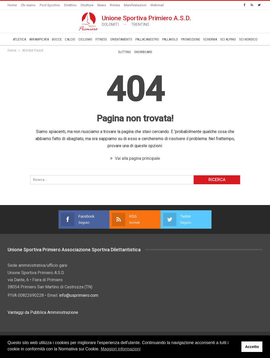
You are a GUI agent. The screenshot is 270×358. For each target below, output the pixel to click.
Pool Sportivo (50, 5)
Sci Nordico (248, 39)
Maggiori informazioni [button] (121, 349)
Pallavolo (170, 39)
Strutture (87, 5)
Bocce (57, 39)
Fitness (101, 39)
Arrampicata (39, 39)
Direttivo (70, 5)
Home (12, 5)
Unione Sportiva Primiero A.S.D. (146, 20)
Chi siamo (28, 5)
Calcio (70, 39)
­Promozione (190, 39)
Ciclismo (85, 39)
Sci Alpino (228, 39)
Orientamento (121, 39)
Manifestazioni (135, 5)
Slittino (124, 52)
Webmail (157, 5)
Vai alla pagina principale (135, 158)
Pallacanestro (147, 39)
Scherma (210, 39)
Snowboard (143, 52)
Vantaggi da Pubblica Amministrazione (43, 312)
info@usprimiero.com (78, 295)
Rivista (115, 5)
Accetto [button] (252, 347)
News (101, 5)
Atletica (19, 39)
